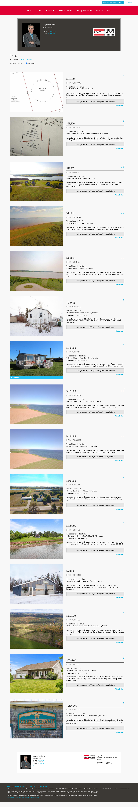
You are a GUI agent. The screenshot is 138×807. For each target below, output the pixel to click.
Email (44, 36)
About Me (99, 10)
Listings (38, 10)
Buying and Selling (65, 10)
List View (30, 63)
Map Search (50, 10)
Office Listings (26, 59)
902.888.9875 (52, 32)
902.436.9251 (51, 34)
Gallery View (16, 63)
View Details (119, 105)
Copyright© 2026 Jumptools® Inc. (14, 797)
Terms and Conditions (43, 786)
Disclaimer (33, 786)
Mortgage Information (84, 10)
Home (29, 10)
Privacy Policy (24, 786)
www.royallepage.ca (13, 786)
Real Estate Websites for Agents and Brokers (32, 797)
